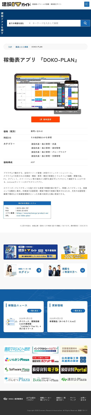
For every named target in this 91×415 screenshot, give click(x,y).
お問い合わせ (83, 398)
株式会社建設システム (27, 203)
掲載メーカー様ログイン (46, 398)
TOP (10, 47)
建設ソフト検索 (22, 47)
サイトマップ (73, 398)
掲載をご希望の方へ (61, 398)
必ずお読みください (31, 398)
